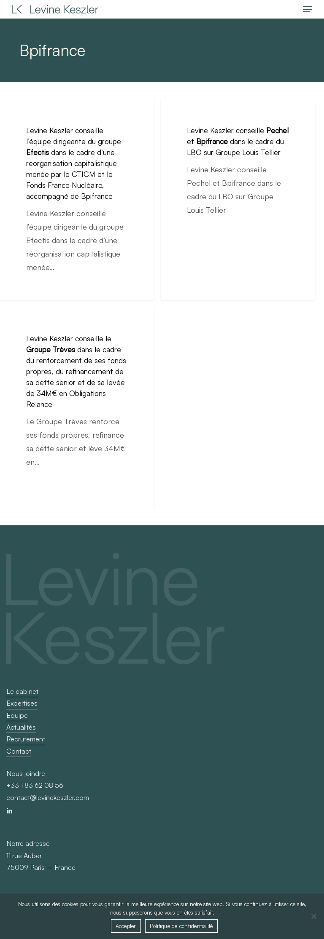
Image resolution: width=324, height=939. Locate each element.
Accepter (126, 926)
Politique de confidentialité (181, 926)
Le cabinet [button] (22, 691)
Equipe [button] (17, 715)
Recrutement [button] (25, 739)
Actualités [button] (21, 727)
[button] (307, 9)
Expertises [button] (22, 703)
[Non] (313, 916)
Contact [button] (18, 751)
